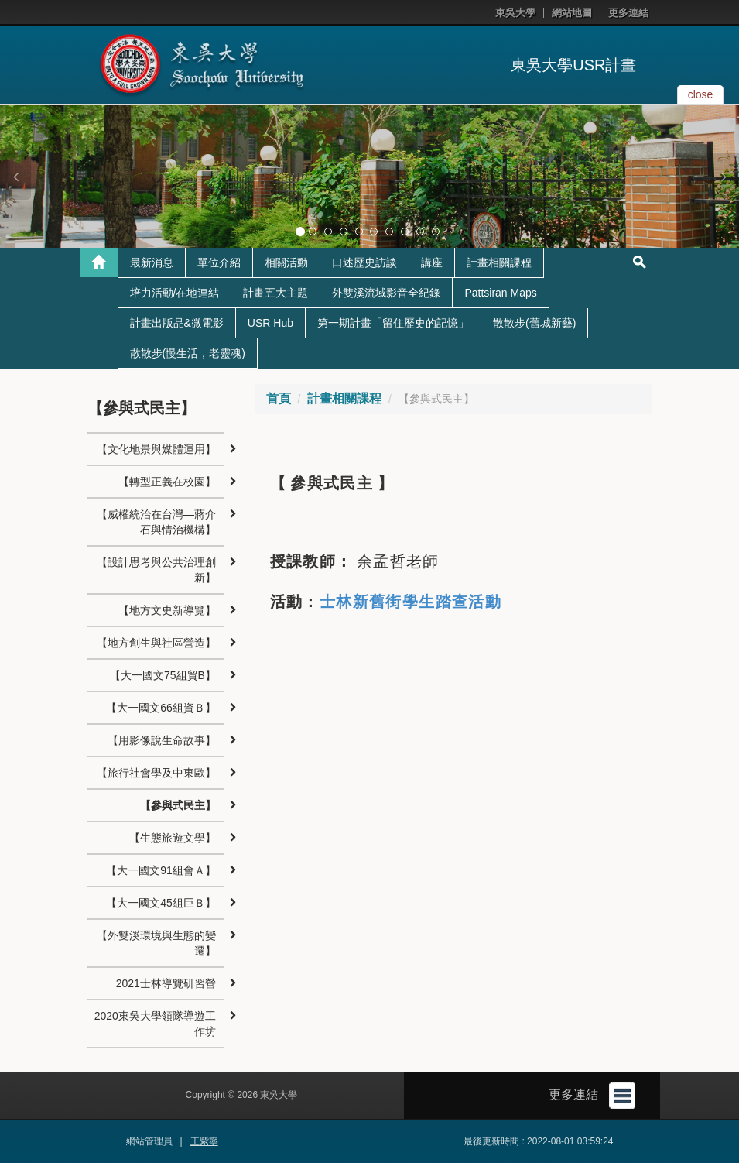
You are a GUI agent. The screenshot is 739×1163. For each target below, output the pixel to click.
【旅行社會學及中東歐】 (156, 773)
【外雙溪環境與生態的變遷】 (156, 943)
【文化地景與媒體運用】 (156, 449)
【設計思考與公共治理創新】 (156, 570)
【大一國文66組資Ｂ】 (161, 708)
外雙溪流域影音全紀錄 (386, 292)
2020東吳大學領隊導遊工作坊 (155, 1024)
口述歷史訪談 (364, 262)
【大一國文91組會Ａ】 (161, 870)
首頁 (278, 398)
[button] (15, 176)
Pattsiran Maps (500, 292)
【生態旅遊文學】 (172, 838)
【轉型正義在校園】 (167, 481)
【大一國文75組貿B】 (163, 675)
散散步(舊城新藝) (534, 323)
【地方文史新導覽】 (167, 610)
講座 (432, 262)
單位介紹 (219, 262)
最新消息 (151, 262)
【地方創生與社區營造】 (156, 642)
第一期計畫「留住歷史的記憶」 (393, 323)
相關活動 (286, 262)
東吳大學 (515, 13)
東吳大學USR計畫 (573, 65)
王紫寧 (204, 1141)
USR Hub (270, 323)
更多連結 (628, 13)
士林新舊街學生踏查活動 (410, 601)
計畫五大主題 (275, 292)
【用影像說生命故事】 (162, 740)
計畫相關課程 (499, 262)
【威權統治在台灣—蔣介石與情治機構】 (156, 522)
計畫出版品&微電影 (177, 323)
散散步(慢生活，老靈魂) (187, 353)
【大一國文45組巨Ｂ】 (161, 903)
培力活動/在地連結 (175, 292)
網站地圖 (572, 13)
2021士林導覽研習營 (166, 983)
